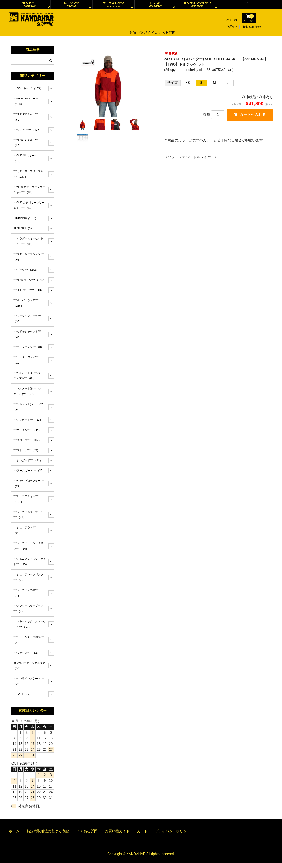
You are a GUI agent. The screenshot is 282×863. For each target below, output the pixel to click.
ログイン (231, 26)
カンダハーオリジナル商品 (29, 665)
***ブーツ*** (25, 269)
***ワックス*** (26, 652)
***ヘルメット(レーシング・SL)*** (27, 391)
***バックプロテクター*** (28, 483)
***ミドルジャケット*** (27, 334)
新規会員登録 (252, 27)
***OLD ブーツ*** (29, 290)
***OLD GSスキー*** (25, 117)
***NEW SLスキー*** (25, 143)
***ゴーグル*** (27, 430)
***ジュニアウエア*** (25, 530)
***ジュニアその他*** (25, 593)
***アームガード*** (29, 470)
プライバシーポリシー (172, 831)
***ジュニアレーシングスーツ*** (29, 546)
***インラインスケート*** (28, 681)
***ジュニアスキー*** (25, 499)
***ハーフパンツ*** (28, 347)
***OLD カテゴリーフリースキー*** (28, 205)
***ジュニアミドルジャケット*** (29, 561)
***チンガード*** (27, 419)
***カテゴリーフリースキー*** (29, 174)
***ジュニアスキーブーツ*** (28, 514)
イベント (22, 694)
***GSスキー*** (27, 88)
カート (142, 831)
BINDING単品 (25, 218)
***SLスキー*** (27, 129)
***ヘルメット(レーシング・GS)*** (27, 375)
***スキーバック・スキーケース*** (29, 624)
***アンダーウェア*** (25, 360)
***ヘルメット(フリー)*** (28, 407)
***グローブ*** (27, 440)
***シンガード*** (27, 460)
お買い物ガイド (140, 26)
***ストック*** (26, 450)
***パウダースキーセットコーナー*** (29, 241)
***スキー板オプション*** (28, 257)
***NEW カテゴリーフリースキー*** (29, 189)
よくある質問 (165, 26)
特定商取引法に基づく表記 (48, 831)
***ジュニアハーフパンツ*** (28, 577)
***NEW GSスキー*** (26, 101)
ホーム (14, 831)
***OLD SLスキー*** (25, 158)
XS (187, 82)
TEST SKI (23, 228)
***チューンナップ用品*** (28, 640)
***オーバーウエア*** (25, 303)
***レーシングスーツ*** (27, 318)
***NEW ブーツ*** (29, 279)
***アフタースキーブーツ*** (28, 608)
